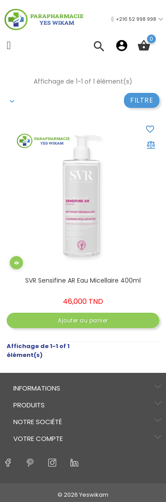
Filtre (141, 100)
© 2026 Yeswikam (83, 495)
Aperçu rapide (17, 268)
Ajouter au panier (83, 320)
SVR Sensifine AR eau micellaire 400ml (83, 280)
